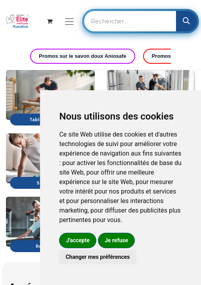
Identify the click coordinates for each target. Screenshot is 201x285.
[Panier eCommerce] (49, 21)
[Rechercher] (186, 21)
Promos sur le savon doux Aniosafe (82, 56)
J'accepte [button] (78, 240)
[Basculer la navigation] (69, 21)
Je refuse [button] (116, 240)
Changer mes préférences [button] (97, 257)
